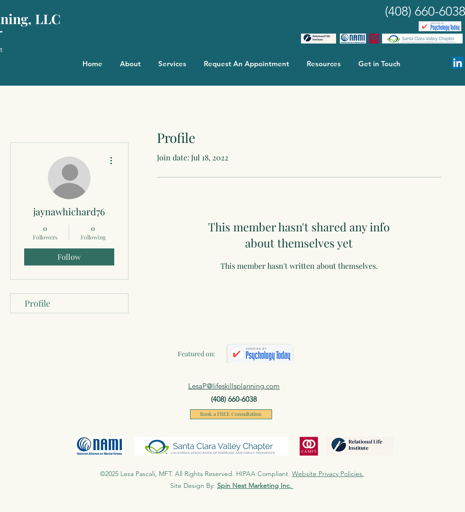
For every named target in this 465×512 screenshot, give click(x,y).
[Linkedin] (458, 63)
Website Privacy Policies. (328, 473)
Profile (37, 303)
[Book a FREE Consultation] (231, 414)
